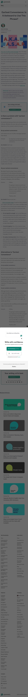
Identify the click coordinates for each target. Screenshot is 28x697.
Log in (19, 356)
